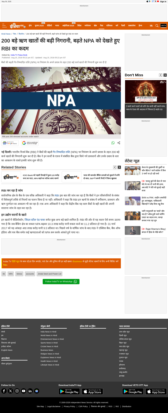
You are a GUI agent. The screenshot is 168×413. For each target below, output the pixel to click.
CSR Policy (83, 406)
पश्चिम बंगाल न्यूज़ (125, 339)
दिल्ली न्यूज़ (122, 335)
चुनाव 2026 (39, 25)
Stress (19, 274)
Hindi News (6, 34)
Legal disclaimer (53, 406)
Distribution (126, 406)
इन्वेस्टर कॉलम (6, 346)
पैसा (101, 25)
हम (2, 335)
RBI (56, 195)
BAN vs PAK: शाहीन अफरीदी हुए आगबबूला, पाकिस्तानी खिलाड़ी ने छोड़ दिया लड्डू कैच (154, 201)
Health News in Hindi (49, 361)
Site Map (40, 406)
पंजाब (121, 361)
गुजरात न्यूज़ (123, 357)
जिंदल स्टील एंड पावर (35, 219)
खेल (95, 25)
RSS (110, 406)
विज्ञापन (4, 339)
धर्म (117, 25)
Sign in (163, 2)
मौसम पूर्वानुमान (6, 364)
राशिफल (109, 25)
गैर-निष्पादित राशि (61, 152)
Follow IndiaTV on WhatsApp (61, 281)
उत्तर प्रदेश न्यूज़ (124, 332)
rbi (4, 274)
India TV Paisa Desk (19, 55)
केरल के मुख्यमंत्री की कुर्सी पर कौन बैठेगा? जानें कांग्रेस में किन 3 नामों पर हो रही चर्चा (154, 170)
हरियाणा (122, 365)
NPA (11, 274)
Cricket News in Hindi (49, 346)
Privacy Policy (69, 406)
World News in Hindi (49, 335)
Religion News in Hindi (50, 354)
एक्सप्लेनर (131, 25)
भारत (57, 25)
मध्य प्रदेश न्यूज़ (124, 346)
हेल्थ (140, 25)
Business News (47, 350)
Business (77, 261)
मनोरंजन (88, 25)
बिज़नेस (21, 34)
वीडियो (49, 25)
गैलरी (123, 25)
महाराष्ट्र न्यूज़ (123, 350)
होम (30, 25)
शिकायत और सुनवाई (8, 343)
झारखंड (121, 376)
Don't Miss (134, 75)
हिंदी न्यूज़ (16, 261)
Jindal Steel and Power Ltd (49, 274)
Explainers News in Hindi (51, 357)
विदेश (79, 25)
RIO (117, 406)
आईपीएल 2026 (68, 25)
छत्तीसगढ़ (122, 368)
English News (6, 350)
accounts (30, 274)
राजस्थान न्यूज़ (124, 354)
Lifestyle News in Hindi (50, 365)
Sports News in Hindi (49, 343)
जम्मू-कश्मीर (123, 372)
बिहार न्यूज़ (122, 343)
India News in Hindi (48, 332)
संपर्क (3, 332)
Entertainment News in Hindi (52, 339)
